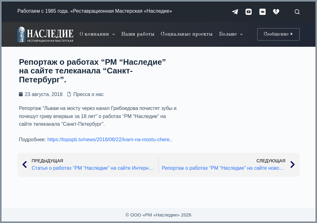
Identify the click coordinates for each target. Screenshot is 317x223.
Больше (232, 34)
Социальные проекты (187, 34)
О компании (98, 34)
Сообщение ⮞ (278, 34)
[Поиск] (297, 11)
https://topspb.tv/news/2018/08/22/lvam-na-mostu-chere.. (109, 139)
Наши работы (137, 34)
